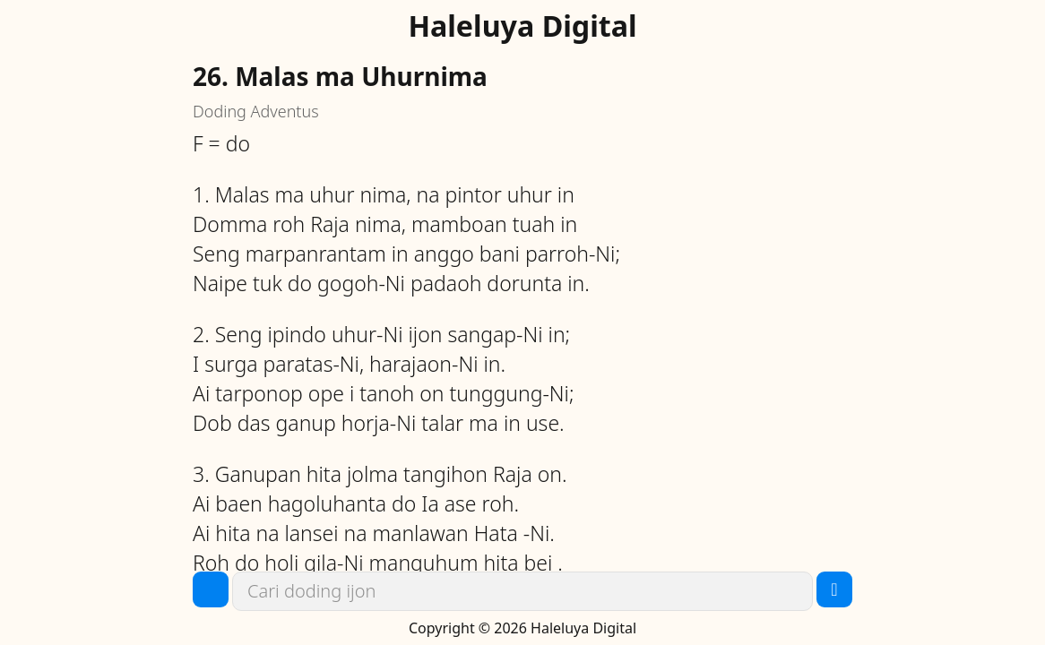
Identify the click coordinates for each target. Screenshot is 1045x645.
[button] (211, 589)
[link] (522, 591)
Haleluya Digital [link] (522, 26)
